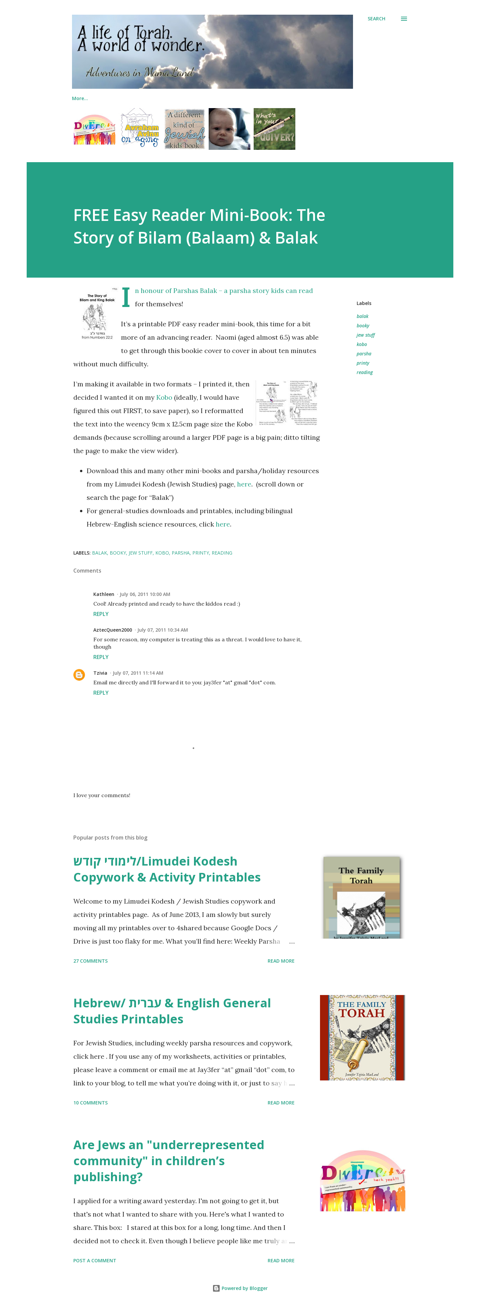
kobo (362, 344)
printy (363, 363)
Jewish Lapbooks (208, 98)
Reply (101, 614)
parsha (364, 353)
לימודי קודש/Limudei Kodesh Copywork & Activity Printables (167, 869)
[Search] (376, 19)
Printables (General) (333, 98)
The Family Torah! (148, 98)
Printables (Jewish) (268, 98)
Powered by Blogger (240, 1288)
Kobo (164, 397)
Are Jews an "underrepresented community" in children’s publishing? (168, 1160)
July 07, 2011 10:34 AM (162, 630)
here (244, 484)
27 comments (90, 961)
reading (365, 372)
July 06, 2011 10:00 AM (145, 594)
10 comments (90, 1102)
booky (363, 325)
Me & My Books (89, 98)
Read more (281, 961)
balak (362, 316)
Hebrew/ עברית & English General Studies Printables (172, 1011)
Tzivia (100, 673)
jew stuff (366, 335)
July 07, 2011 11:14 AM (138, 673)
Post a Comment (94, 1260)
